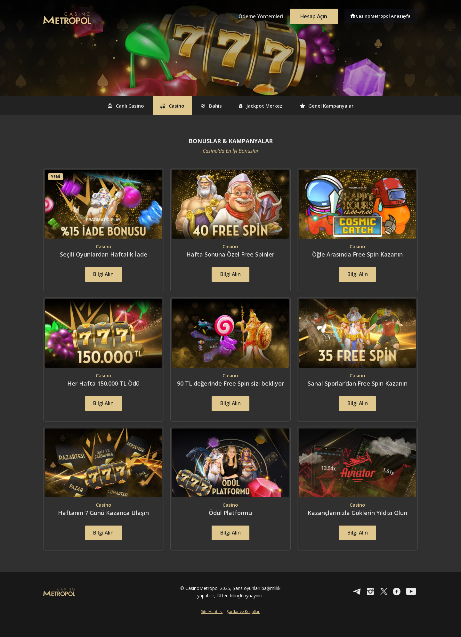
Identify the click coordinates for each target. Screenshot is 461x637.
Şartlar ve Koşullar (243, 626)
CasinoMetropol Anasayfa (384, 15)
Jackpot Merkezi (265, 105)
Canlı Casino (113, 105)
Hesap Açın (312, 15)
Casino (165, 105)
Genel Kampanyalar (339, 105)
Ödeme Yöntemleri (256, 15)
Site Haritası (211, 626)
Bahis (209, 105)
